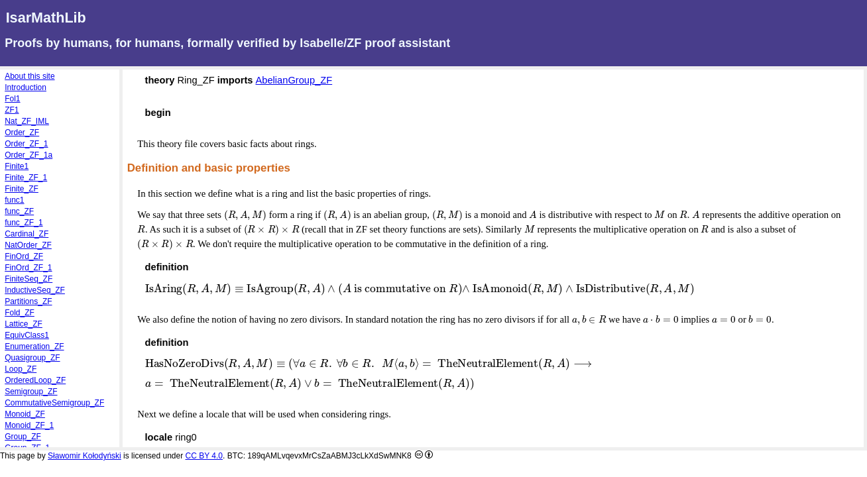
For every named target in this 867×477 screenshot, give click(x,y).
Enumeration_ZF (34, 346)
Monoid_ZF (25, 414)
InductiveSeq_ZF (35, 290)
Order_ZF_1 (26, 143)
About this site (29, 76)
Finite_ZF (21, 188)
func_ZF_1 (23, 222)
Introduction (25, 87)
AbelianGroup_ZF (294, 80)
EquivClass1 (27, 335)
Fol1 (12, 98)
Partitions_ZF (28, 301)
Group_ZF (23, 436)
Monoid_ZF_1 (29, 425)
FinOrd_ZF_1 (28, 267)
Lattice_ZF (23, 324)
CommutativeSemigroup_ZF (54, 402)
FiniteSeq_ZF (28, 279)
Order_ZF (22, 132)
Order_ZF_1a (28, 155)
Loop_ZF (20, 369)
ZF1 (12, 110)
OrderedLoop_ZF (35, 380)
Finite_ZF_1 (26, 177)
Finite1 (17, 166)
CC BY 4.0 (204, 455)
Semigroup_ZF (31, 391)
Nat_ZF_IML (27, 121)
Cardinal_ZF (26, 233)
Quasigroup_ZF (32, 357)
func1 (14, 200)
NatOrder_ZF (28, 245)
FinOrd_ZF (24, 256)
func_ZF (19, 211)
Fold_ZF (19, 312)
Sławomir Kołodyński (84, 455)
